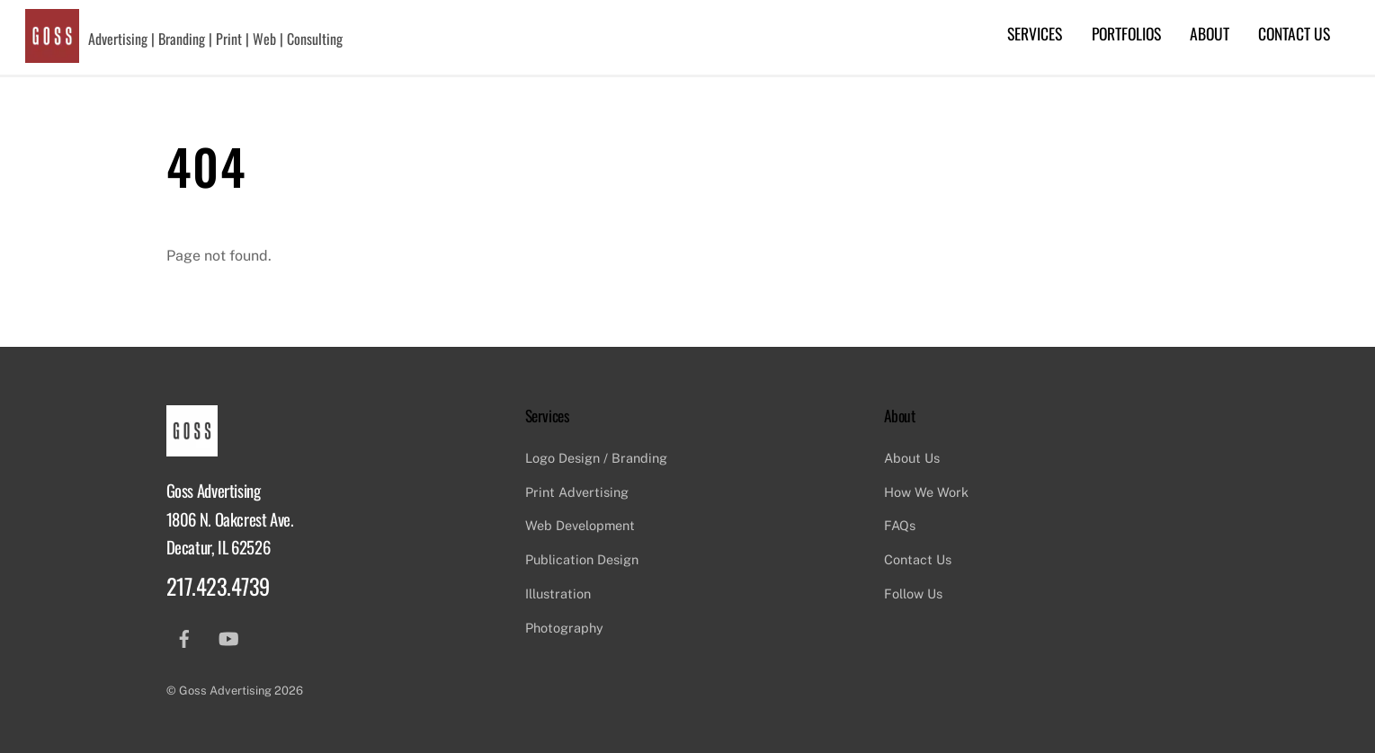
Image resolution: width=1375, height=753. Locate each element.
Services (1034, 33)
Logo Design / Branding (596, 457)
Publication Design (581, 559)
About (1209, 33)
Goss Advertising (225, 690)
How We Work (926, 492)
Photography (564, 627)
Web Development (580, 525)
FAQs (899, 525)
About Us (912, 457)
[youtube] (228, 636)
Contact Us (1294, 33)
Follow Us (913, 593)
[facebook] (184, 636)
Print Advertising (577, 492)
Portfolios (1126, 33)
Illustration (558, 593)
